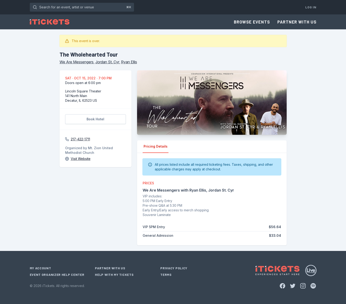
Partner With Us (296, 21)
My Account (40, 268)
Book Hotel (95, 119)
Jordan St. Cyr (107, 62)
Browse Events (252, 21)
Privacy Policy (173, 268)
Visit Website (81, 159)
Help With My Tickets (114, 275)
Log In (310, 7)
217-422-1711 (80, 139)
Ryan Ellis (129, 62)
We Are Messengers (77, 62)
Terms (166, 275)
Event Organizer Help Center (57, 275)
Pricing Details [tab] (156, 146)
